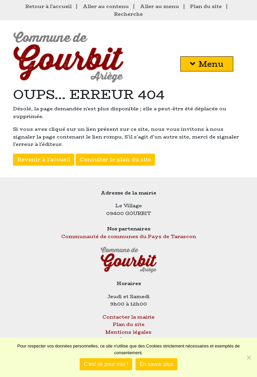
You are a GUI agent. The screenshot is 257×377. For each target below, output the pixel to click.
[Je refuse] (248, 357)
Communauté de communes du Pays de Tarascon (128, 236)
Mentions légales (128, 332)
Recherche (128, 14)
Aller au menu (159, 6)
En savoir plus (156, 364)
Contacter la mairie (128, 317)
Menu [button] (207, 64)
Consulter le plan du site (115, 159)
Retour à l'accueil (48, 6)
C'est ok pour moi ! (106, 364)
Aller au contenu (106, 6)
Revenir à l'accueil (43, 159)
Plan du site (206, 6)
